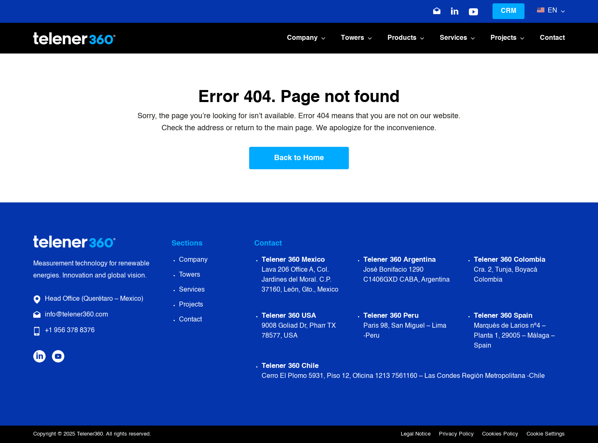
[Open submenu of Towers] (368, 38)
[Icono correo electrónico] (437, 11)
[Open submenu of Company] (321, 38)
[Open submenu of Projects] (520, 38)
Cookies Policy (500, 434)
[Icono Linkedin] (454, 11)
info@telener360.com (76, 315)
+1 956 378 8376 (70, 330)
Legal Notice (416, 434)
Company (193, 260)
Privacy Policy (456, 434)
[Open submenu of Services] (471, 38)
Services (192, 290)
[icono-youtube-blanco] (473, 12)
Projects (191, 305)
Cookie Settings (546, 434)
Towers (189, 275)
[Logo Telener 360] (74, 36)
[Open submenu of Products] (420, 38)
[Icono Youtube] (58, 354)
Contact (190, 319)
